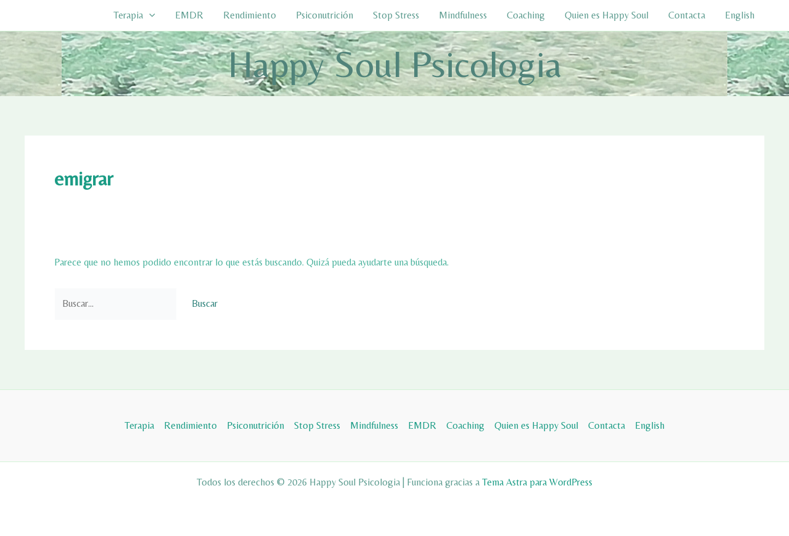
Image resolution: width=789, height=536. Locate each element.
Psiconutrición (324, 15)
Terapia (134, 15)
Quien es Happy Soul (606, 15)
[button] (149, 15)
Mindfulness (463, 15)
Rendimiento (249, 15)
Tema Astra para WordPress (537, 482)
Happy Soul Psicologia (395, 64)
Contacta (686, 15)
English (739, 15)
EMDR (189, 15)
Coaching (526, 15)
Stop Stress (396, 15)
